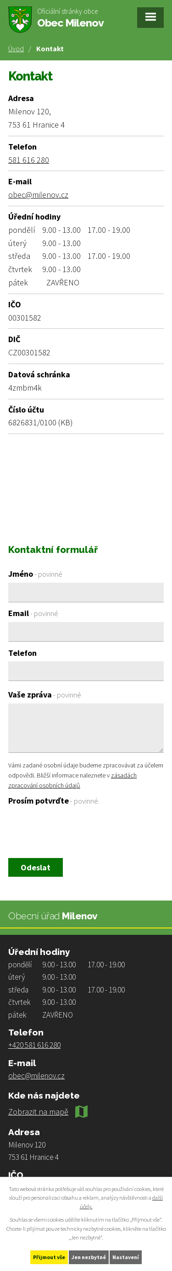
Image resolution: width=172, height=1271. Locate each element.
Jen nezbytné (89, 1257)
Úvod (16, 48)
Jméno (35, 573)
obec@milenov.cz (38, 194)
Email (33, 613)
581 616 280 (28, 160)
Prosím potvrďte (53, 800)
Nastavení (125, 1257)
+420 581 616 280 (34, 1045)
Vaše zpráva (44, 694)
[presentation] (76, 831)
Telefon (22, 653)
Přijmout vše (49, 1257)
